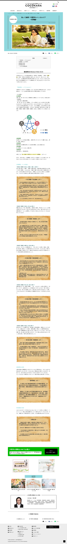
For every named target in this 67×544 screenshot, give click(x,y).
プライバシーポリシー (37, 534)
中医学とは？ (34, 10)
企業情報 (34, 530)
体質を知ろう (19, 10)
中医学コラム (41, 10)
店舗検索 (54, 10)
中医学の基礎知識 (34, 518)
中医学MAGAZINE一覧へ (49, 518)
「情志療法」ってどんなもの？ (25, 60)
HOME (10, 526)
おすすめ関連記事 (23, 66)
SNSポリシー (35, 536)
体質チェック (26, 10)
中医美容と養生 (21, 534)
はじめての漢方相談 (36, 528)
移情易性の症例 (22, 63)
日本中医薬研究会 (18, 539)
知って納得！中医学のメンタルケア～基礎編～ (31, 154)
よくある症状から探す (22, 527)
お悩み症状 (12, 10)
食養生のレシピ (21, 518)
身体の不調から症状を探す (23, 529)
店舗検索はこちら (53, 526)
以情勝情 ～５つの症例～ (24, 61)
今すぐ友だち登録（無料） (51, 451)
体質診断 (10, 530)
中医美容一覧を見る (34, 514)
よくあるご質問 (36, 532)
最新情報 (48, 10)
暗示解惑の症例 (22, 64)
